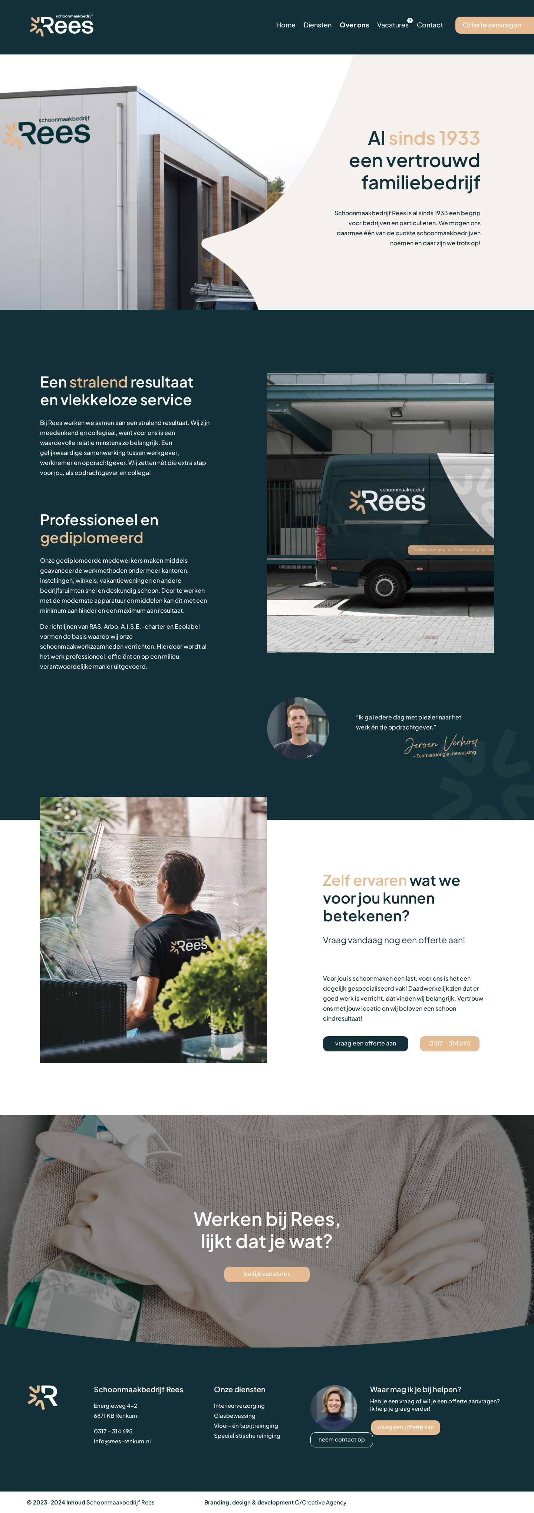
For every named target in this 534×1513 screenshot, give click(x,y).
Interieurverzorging (239, 1405)
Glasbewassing (235, 1415)
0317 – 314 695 (450, 1043)
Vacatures (393, 25)
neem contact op (342, 1439)
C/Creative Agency (320, 1502)
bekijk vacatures (267, 1273)
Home (286, 25)
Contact (430, 25)
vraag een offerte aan (365, 1043)
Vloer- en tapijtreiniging (246, 1425)
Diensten (318, 25)
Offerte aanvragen (492, 25)
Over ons (354, 25)
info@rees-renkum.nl (122, 1440)
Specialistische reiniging (247, 1435)
